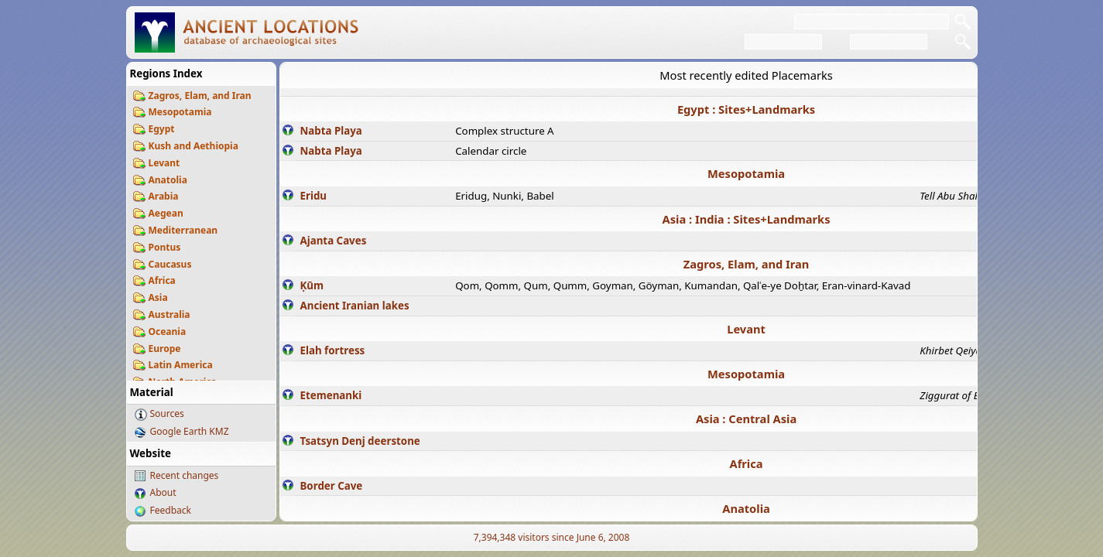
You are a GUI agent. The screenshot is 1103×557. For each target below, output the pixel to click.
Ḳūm (312, 285)
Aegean (166, 213)
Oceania (168, 331)
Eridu (313, 196)
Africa (162, 280)
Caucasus (170, 264)
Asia (158, 297)
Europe (165, 348)
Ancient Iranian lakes (354, 306)
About (163, 492)
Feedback (170, 510)
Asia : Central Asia (746, 418)
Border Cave (331, 486)
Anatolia (168, 179)
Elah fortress (332, 350)
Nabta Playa (331, 131)
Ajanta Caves (333, 241)
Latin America (181, 364)
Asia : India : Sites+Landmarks (747, 219)
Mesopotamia (180, 111)
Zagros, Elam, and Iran (200, 95)
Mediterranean (183, 230)
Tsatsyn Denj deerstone (360, 441)
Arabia (164, 196)
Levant (164, 162)
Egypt (162, 128)
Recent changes (184, 475)
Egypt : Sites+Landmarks (746, 109)
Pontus (165, 247)
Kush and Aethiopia (193, 145)
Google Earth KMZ (189, 431)
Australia (169, 314)
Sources (167, 413)
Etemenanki (331, 395)
